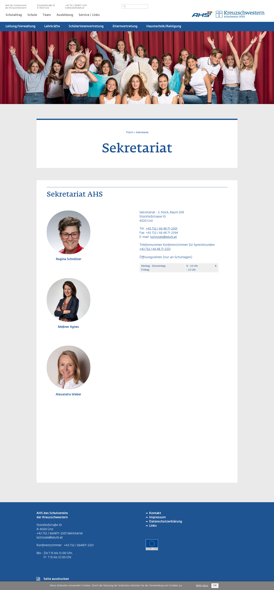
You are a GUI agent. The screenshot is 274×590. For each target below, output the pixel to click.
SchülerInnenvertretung (86, 26)
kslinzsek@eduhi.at (74, 8)
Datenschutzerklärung (165, 521)
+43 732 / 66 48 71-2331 (155, 249)
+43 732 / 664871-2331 (79, 545)
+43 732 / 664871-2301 (52, 533)
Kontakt (155, 513)
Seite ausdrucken (56, 579)
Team (46, 15)
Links (153, 525)
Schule (32, 15)
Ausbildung (65, 15)
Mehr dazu (202, 585)
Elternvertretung (125, 26)
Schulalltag (14, 15)
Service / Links (89, 15)
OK (215, 585)
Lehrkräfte (52, 26)
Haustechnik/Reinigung (163, 26)
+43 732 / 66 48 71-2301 (161, 228)
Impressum (157, 517)
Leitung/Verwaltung (20, 26)
